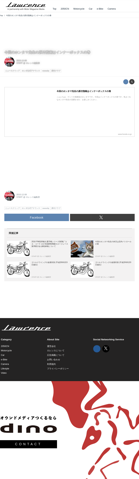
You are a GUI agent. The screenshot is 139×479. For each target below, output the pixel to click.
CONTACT (28, 444)
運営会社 (51, 346)
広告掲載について (55, 355)
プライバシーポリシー (58, 368)
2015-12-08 (21, 60)
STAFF (19, 63)
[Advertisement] (31, 161)
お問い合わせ (53, 359)
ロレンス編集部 (33, 63)
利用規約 (51, 364)
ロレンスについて (55, 350)
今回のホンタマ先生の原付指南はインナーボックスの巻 (47, 52)
